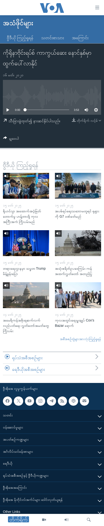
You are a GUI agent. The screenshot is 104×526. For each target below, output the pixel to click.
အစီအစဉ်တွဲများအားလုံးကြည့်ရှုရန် (80, 339)
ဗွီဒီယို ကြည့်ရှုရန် (20, 37)
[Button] (11, 139)
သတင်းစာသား (52, 37)
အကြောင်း (80, 37)
